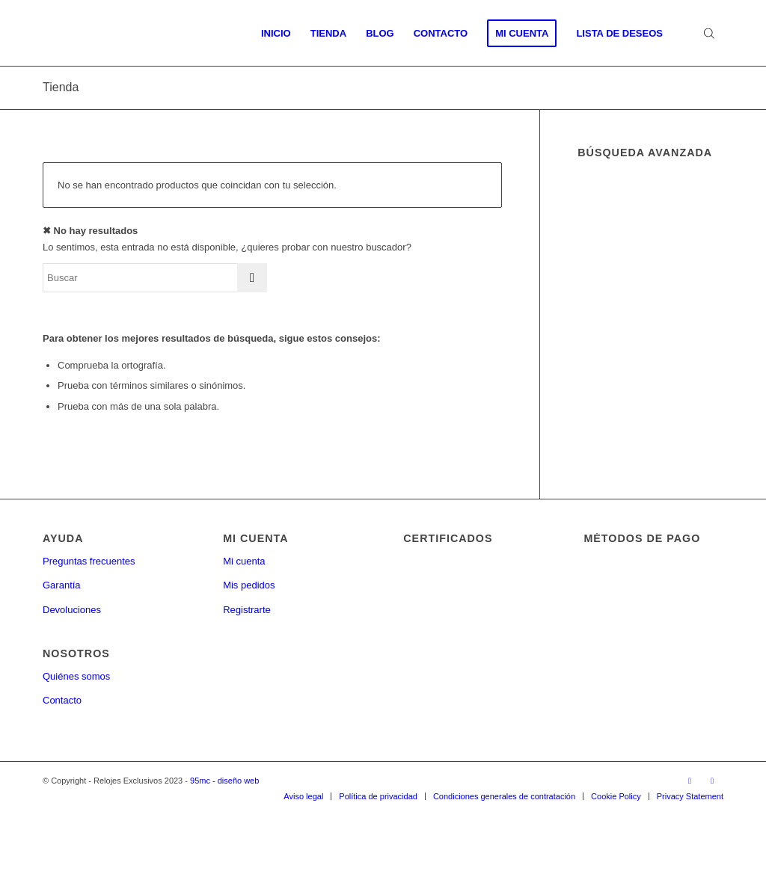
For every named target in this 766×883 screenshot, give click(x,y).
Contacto (62, 700)
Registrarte (247, 609)
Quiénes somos (76, 676)
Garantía (62, 585)
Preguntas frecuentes (89, 561)
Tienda (61, 87)
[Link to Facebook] (689, 780)
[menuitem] (276, 33)
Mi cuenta (244, 561)
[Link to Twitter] (712, 780)
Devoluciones (72, 609)
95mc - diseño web (224, 780)
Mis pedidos (249, 585)
